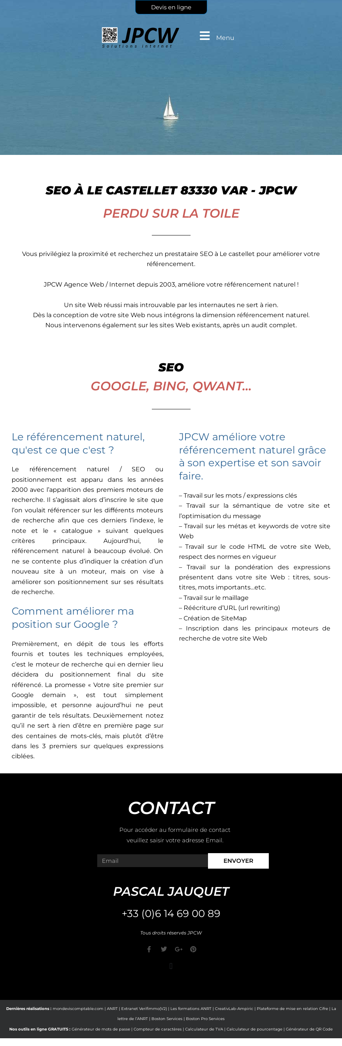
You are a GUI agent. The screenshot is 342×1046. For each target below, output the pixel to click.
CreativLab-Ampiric (234, 1008)
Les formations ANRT (190, 1008)
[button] (171, 966)
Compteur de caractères (158, 1029)
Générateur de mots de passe (101, 1029)
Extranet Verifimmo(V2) (144, 1008)
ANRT (112, 1008)
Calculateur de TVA (204, 1029)
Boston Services (166, 1018)
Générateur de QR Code (309, 1029)
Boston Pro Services (205, 1018)
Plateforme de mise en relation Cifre (292, 1008)
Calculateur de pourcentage (254, 1029)
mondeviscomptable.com (78, 1008)
